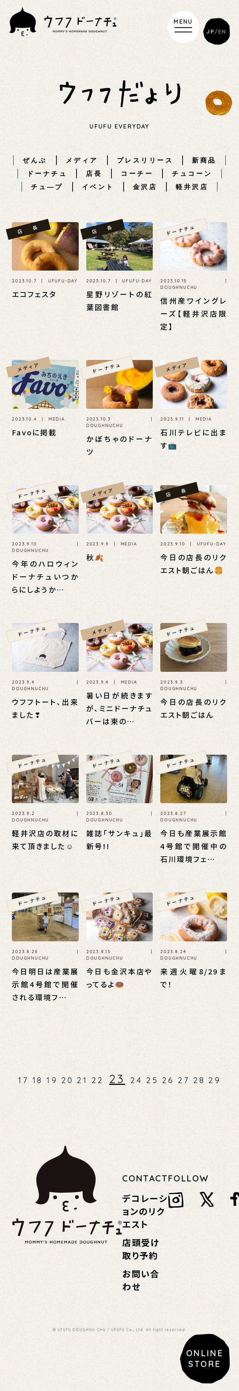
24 (136, 1080)
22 (98, 1080)
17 (23, 1080)
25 (152, 1080)
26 (168, 1080)
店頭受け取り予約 (141, 1248)
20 (67, 1080)
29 (214, 1080)
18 (37, 1080)
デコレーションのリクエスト (144, 1211)
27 (184, 1080)
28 (199, 1080)
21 (82, 1080)
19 (52, 1080)
